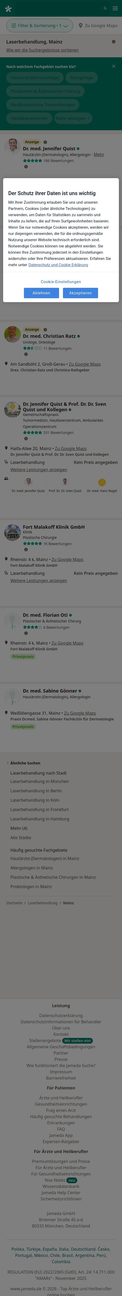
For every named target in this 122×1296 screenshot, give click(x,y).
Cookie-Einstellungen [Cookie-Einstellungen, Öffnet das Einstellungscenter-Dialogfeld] (61, 282)
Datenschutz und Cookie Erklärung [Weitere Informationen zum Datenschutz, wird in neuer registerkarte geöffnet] (58, 265)
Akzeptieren (80, 293)
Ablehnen (41, 293)
